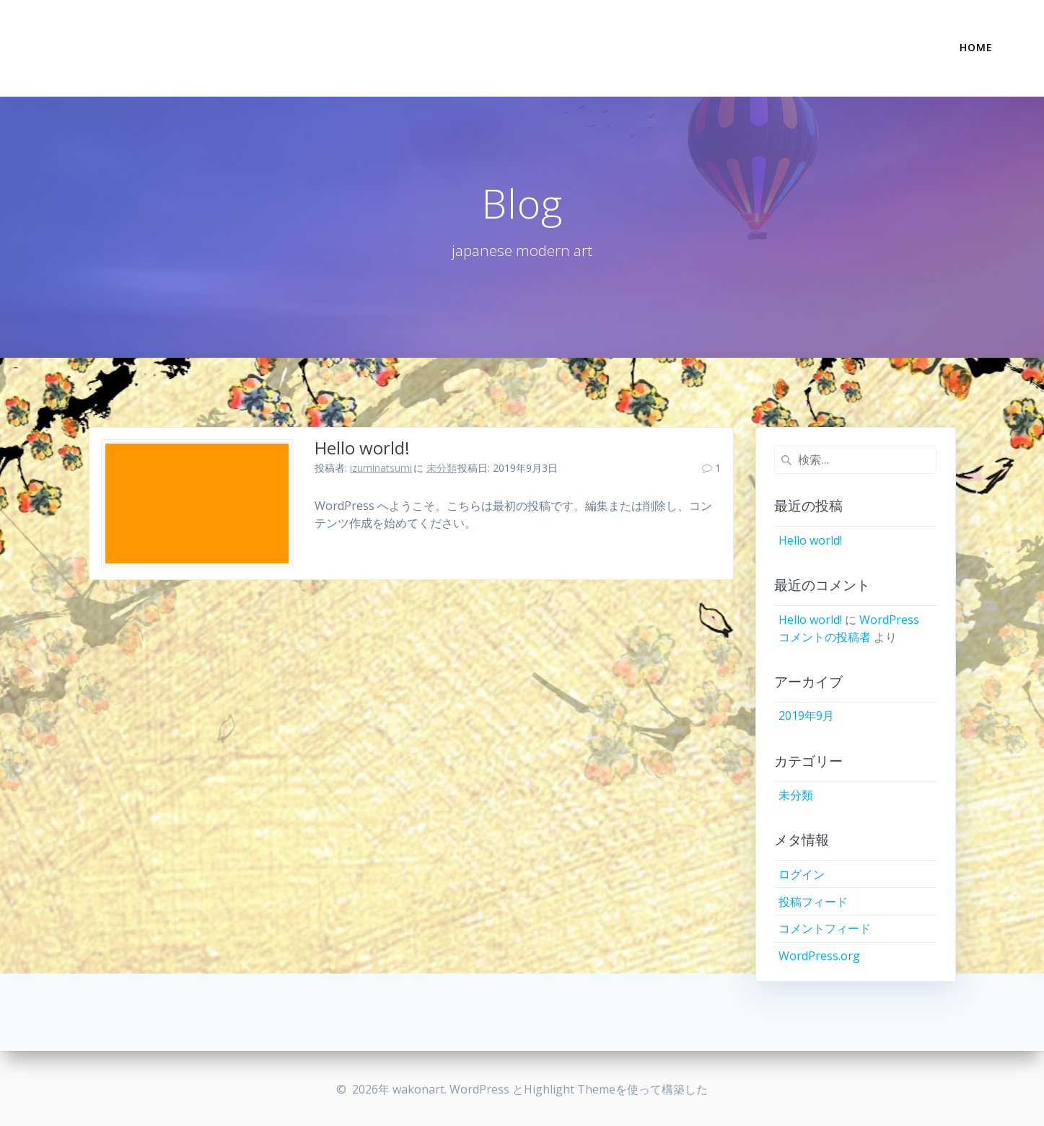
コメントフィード (824, 928)
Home (976, 47)
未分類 (441, 468)
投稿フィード (813, 902)
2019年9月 (806, 715)
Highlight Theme (569, 1089)
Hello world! (362, 447)
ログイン (801, 874)
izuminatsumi (381, 468)
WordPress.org (819, 956)
